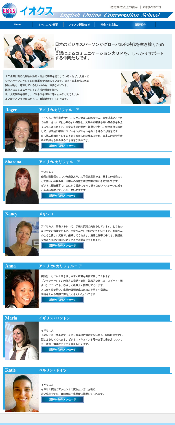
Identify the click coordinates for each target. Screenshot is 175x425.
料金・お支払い (110, 24)
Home (17, 24)
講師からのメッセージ (62, 145)
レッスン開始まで (79, 24)
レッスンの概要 (48, 24)
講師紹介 (140, 24)
